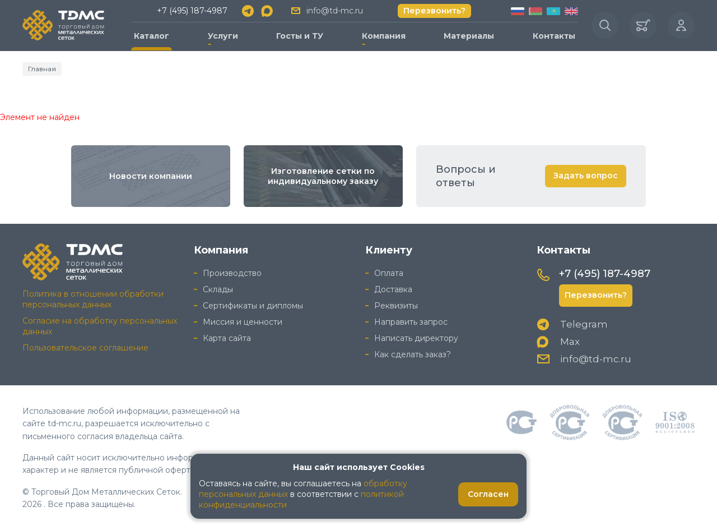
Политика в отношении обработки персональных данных (93, 299)
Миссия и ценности (242, 322)
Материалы (469, 36)
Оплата (388, 273)
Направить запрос (411, 322)
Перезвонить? (434, 11)
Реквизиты (396, 306)
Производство (232, 273)
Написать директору (416, 338)
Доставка (393, 289)
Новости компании (150, 176)
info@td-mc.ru (334, 11)
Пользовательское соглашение (85, 348)
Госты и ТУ (299, 36)
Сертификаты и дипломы (253, 306)
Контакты (554, 36)
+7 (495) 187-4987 (192, 11)
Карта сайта (227, 338)
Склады (218, 289)
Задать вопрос (585, 175)
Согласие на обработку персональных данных (99, 326)
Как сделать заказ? (412, 354)
